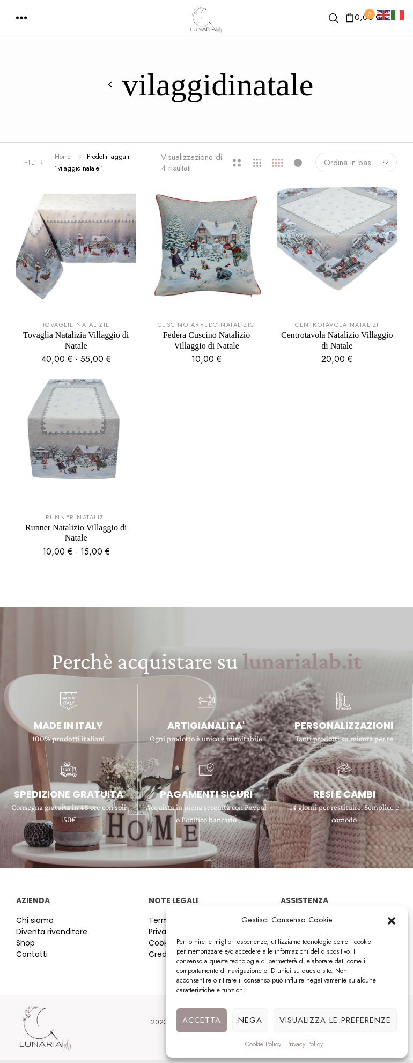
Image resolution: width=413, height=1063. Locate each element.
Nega (250, 1020)
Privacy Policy (304, 1044)
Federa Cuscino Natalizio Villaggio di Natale (206, 340)
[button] (391, 919)
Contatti (32, 954)
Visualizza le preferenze (335, 1020)
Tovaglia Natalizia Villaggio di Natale (76, 340)
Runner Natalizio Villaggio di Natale (76, 532)
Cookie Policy (263, 1044)
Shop (25, 942)
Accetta (201, 1020)
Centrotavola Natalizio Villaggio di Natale (337, 340)
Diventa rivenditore (51, 931)
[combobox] (356, 162)
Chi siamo (35, 920)
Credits (162, 954)
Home (63, 156)
